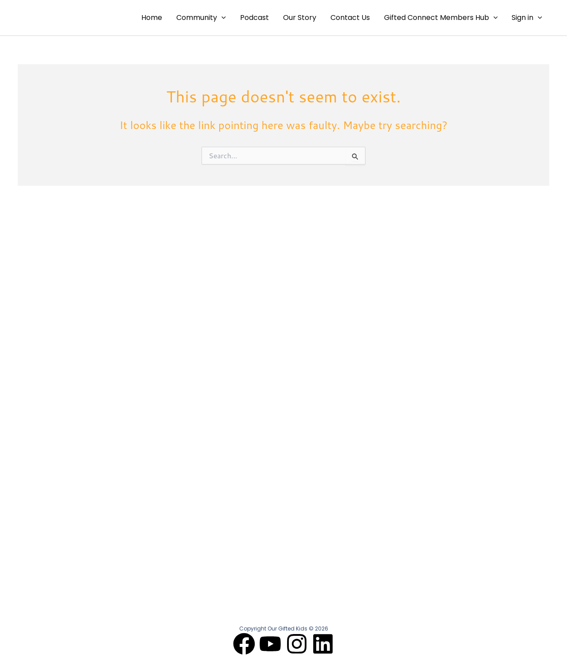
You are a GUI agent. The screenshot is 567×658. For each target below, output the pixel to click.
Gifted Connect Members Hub (441, 17)
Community (201, 17)
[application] (221, 17)
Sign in (527, 17)
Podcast (254, 17)
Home (151, 17)
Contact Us (350, 17)
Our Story (299, 17)
